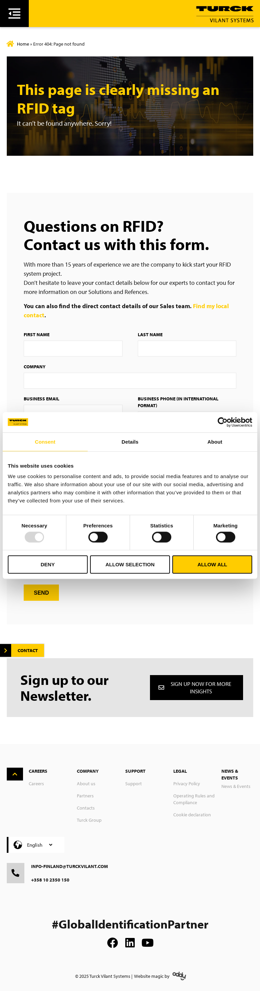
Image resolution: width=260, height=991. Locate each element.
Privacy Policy (186, 784)
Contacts (86, 808)
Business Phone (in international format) (178, 402)
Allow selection (129, 564)
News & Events (236, 786)
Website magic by (152, 976)
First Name (36, 334)
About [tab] (215, 441)
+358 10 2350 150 (50, 880)
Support (133, 784)
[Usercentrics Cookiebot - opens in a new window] (222, 422)
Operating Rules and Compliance (194, 799)
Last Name (150, 334)
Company (34, 367)
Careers (36, 784)
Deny (48, 564)
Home (23, 44)
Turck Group (89, 820)
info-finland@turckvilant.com (69, 866)
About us (86, 784)
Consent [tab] (45, 441)
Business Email (41, 399)
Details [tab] (130, 441)
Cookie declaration (192, 815)
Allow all (212, 564)
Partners (85, 796)
